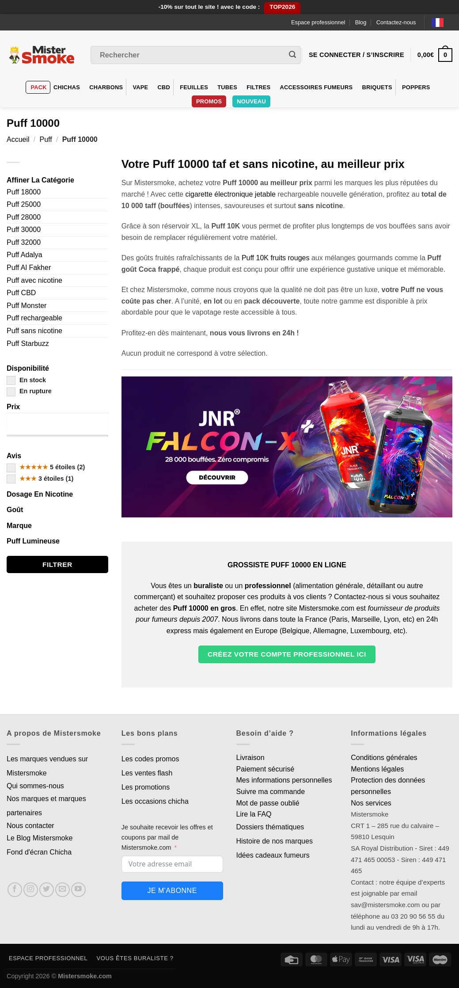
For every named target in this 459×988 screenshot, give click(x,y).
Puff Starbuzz (28, 343)
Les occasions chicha (155, 801)
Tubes (227, 87)
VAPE (140, 87)
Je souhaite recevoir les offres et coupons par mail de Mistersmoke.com (167, 837)
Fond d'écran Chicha (39, 852)
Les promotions (145, 787)
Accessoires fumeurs (316, 87)
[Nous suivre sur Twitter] (46, 889)
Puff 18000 (24, 192)
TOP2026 (282, 7)
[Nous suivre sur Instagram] (30, 889)
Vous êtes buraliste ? (135, 958)
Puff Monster (26, 305)
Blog (361, 22)
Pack (38, 87)
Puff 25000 (24, 204)
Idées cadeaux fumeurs (273, 855)
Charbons (106, 87)
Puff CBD (21, 292)
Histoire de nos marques (274, 841)
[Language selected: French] (442, 22)
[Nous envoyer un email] (62, 889)
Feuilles (194, 87)
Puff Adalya (24, 254)
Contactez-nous (396, 22)
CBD (164, 87)
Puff (46, 139)
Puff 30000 (24, 229)
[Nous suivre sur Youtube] (78, 889)
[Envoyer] (292, 55)
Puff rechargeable (34, 318)
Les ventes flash (147, 773)
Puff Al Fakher (29, 267)
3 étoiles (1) (40, 478)
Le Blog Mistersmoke (39, 838)
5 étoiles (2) (46, 467)
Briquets (377, 87)
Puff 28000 (24, 217)
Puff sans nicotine (34, 330)
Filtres (258, 87)
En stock (26, 380)
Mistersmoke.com (85, 976)
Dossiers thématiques (270, 827)
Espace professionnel (318, 22)
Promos (209, 101)
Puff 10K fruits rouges (276, 258)
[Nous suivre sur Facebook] (15, 889)
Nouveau (251, 101)
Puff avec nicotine (34, 280)
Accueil (18, 139)
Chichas (66, 87)
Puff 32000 (24, 242)
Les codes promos (150, 759)
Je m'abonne (172, 890)
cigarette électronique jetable (230, 194)
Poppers (416, 87)
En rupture (29, 391)
